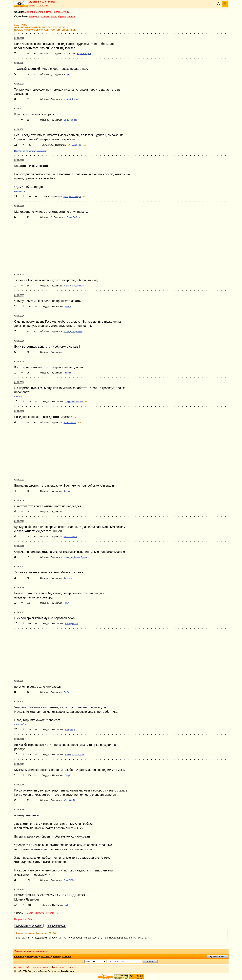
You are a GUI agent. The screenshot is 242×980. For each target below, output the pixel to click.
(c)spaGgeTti (69, 800)
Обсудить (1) (46, 217)
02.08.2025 (19, 38)
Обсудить (44, 99)
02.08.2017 (19, 295)
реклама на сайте (22, 967)
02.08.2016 (19, 316)
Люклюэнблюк (70, 536)
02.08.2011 (19, 480)
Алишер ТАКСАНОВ (74, 755)
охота (16, 724)
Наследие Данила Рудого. (76, 557)
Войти (32, 6)
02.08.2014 (19, 361)
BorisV (68, 306)
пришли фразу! (217, 956)
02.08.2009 (19, 521)
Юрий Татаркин (84, 53)
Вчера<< (19, 919)
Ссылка (45, 196)
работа (24, 724)
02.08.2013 (19, 382)
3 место (39, 913)
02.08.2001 (19, 764)
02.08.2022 (19, 109)
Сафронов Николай (74, 402)
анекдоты (29, 12)
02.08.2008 (19, 546)
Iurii (68, 74)
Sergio (68, 775)
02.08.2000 (19, 785)
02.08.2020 (19, 160)
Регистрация (42, 6)
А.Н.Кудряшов (71, 623)
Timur (66, 603)
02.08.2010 (19, 500)
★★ (85, 145)
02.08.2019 (19, 206)
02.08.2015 (19, 341)
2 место (29, 913)
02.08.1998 (19, 889)
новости (69, 967)
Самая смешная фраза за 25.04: (36, 933)
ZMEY (66, 692)
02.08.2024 (19, 63)
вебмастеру (58, 967)
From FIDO (69, 880)
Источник (71, 53)
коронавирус (20, 191)
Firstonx (67, 373)
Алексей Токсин (71, 99)
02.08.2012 (19, 411)
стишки (66, 12)
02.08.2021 (19, 129)
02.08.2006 (19, 587)
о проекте (47, 967)
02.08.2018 (19, 274)
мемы (49, 12)
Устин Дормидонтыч (73, 331)
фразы (57, 12)
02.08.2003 (19, 701)
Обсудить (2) (46, 53)
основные (29, 951)
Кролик (67, 491)
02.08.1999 (19, 809)
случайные (41, 951)
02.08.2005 (19, 612)
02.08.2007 (19, 567)
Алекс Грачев (70, 422)
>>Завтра (30, 919)
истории (40, 12)
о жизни (18, 396)
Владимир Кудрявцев (74, 286)
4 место (50, 913)
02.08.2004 (19, 681)
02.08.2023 (19, 84)
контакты (37, 967)
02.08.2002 (19, 739)
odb (66, 905)
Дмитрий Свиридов (72, 196)
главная (19, 956)
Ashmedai (76, 145)
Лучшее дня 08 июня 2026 (42, 2)
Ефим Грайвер (70, 120)
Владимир (70, 729)
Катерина (68, 578)
